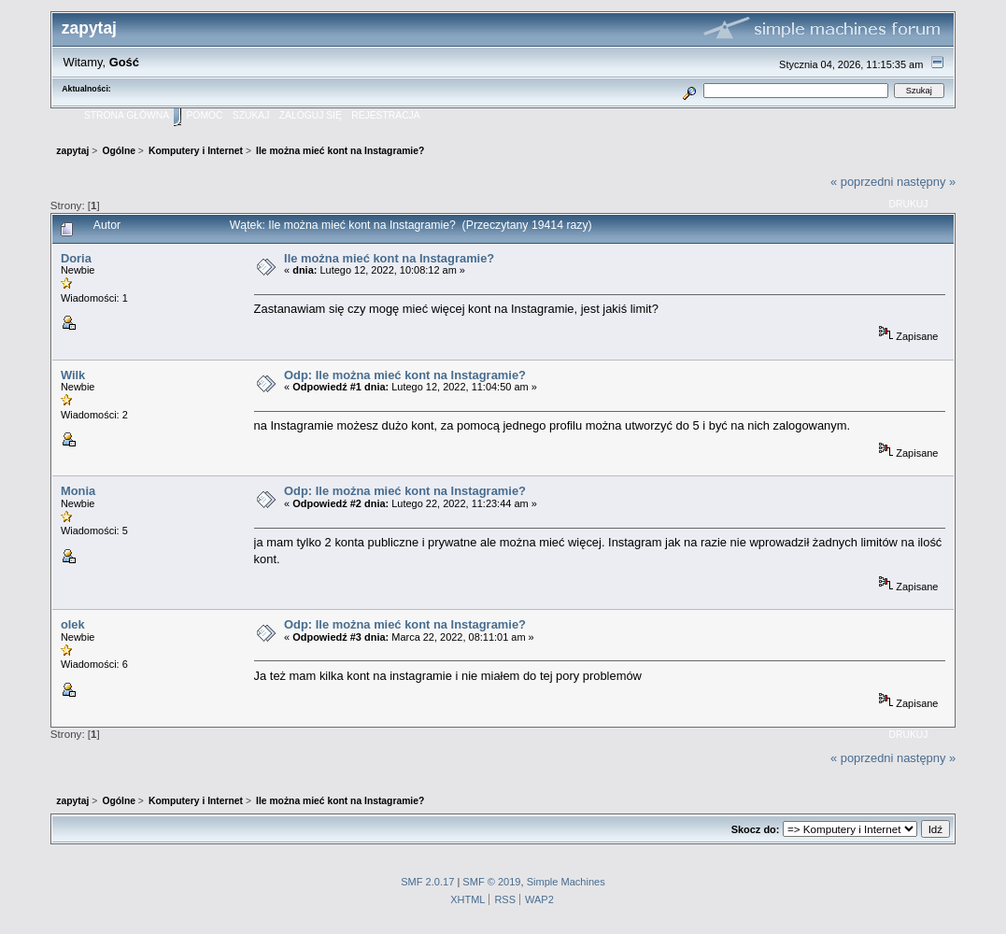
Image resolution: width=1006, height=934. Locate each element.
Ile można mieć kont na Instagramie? (389, 258)
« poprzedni (861, 182)
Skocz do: (755, 829)
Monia (78, 491)
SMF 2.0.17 (427, 881)
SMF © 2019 (491, 881)
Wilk (73, 375)
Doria (76, 258)
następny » (926, 182)
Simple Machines (566, 881)
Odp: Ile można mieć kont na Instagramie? (405, 375)
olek (73, 624)
